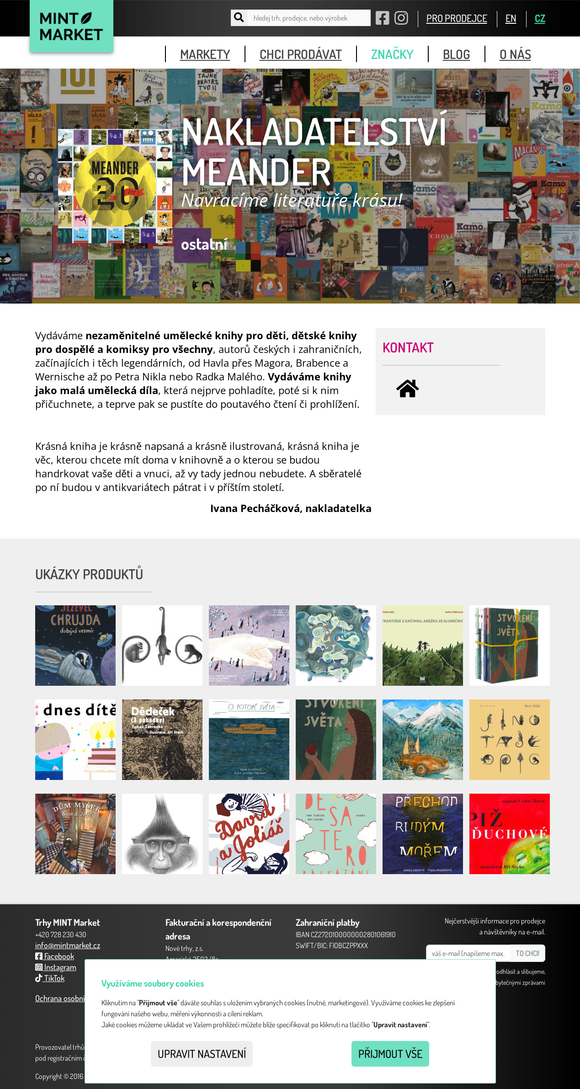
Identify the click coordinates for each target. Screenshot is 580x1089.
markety (205, 54)
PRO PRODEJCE (456, 17)
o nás (515, 54)
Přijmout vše (390, 1053)
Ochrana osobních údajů (73, 998)
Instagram (55, 967)
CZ (540, 17)
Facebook (54, 956)
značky (392, 54)
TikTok (49, 978)
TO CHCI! (527, 953)
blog (456, 54)
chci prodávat (301, 54)
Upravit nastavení (202, 1053)
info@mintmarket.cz (67, 945)
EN (511, 17)
